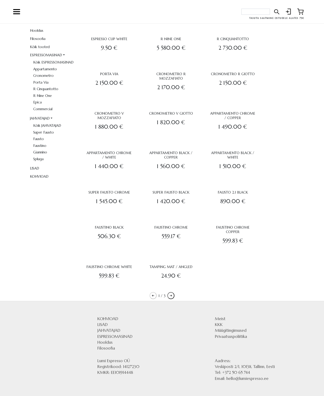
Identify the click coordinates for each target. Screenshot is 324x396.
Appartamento (45, 69)
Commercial (42, 109)
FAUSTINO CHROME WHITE (109, 267)
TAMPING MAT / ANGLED (171, 267)
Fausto (38, 139)
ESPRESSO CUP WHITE (109, 39)
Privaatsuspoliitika (231, 336)
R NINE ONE (171, 39)
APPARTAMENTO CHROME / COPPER (232, 115)
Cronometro (43, 75)
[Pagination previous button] (153, 295)
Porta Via (40, 82)
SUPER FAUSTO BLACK (171, 192)
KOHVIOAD (39, 176)
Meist (220, 318)
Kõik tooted (40, 47)
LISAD (34, 168)
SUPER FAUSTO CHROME (109, 192)
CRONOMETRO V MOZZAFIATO (109, 115)
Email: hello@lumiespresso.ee (242, 378)
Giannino (40, 152)
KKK (219, 324)
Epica (37, 102)
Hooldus (36, 30)
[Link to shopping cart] (300, 11)
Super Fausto (43, 132)
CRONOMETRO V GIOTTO (171, 113)
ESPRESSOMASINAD (46, 55)
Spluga (38, 159)
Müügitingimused (231, 330)
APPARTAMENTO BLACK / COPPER (170, 155)
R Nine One (42, 95)
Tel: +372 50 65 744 (232, 372)
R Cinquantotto (45, 89)
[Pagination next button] (170, 295)
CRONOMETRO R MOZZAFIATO (171, 76)
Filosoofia (37, 38)
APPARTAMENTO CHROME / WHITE (109, 155)
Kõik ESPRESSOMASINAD (53, 62)
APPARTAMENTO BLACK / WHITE (232, 155)
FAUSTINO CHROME (171, 227)
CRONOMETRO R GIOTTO (233, 74)
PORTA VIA (109, 74)
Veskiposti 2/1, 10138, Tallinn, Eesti (245, 366)
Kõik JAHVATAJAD (47, 125)
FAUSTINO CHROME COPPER (233, 229)
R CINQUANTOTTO (233, 39)
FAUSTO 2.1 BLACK (233, 192)
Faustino (39, 145)
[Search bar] (255, 12)
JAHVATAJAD (40, 118)
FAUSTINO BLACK (109, 227)
